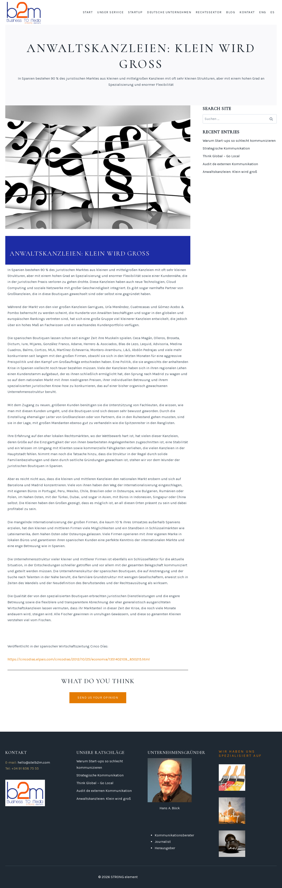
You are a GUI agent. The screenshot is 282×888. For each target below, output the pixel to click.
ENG (262, 12)
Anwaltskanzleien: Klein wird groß (230, 172)
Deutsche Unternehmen (169, 12)
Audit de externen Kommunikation (230, 164)
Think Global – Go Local (221, 156)
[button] (97, 697)
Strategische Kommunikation (226, 148)
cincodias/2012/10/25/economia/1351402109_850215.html (102, 659)
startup (135, 12)
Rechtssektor (209, 12)
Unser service (110, 12)
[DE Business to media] (23, 12)
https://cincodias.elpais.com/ (31, 659)
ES (272, 12)
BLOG (230, 12)
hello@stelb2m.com (34, 762)
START (88, 12)
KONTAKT (247, 12)
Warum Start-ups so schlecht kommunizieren (239, 140)
